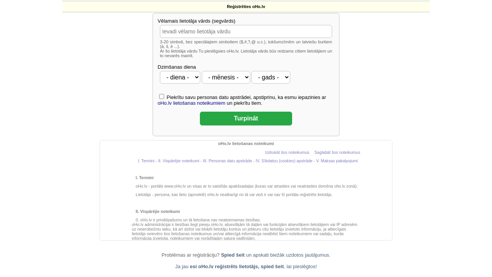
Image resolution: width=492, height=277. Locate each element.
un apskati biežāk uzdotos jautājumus (275, 255)
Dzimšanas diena (177, 67)
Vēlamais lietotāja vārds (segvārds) (196, 21)
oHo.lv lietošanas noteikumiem (191, 103)
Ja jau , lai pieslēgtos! (246, 266)
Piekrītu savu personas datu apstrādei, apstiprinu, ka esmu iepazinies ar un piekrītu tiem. (242, 100)
